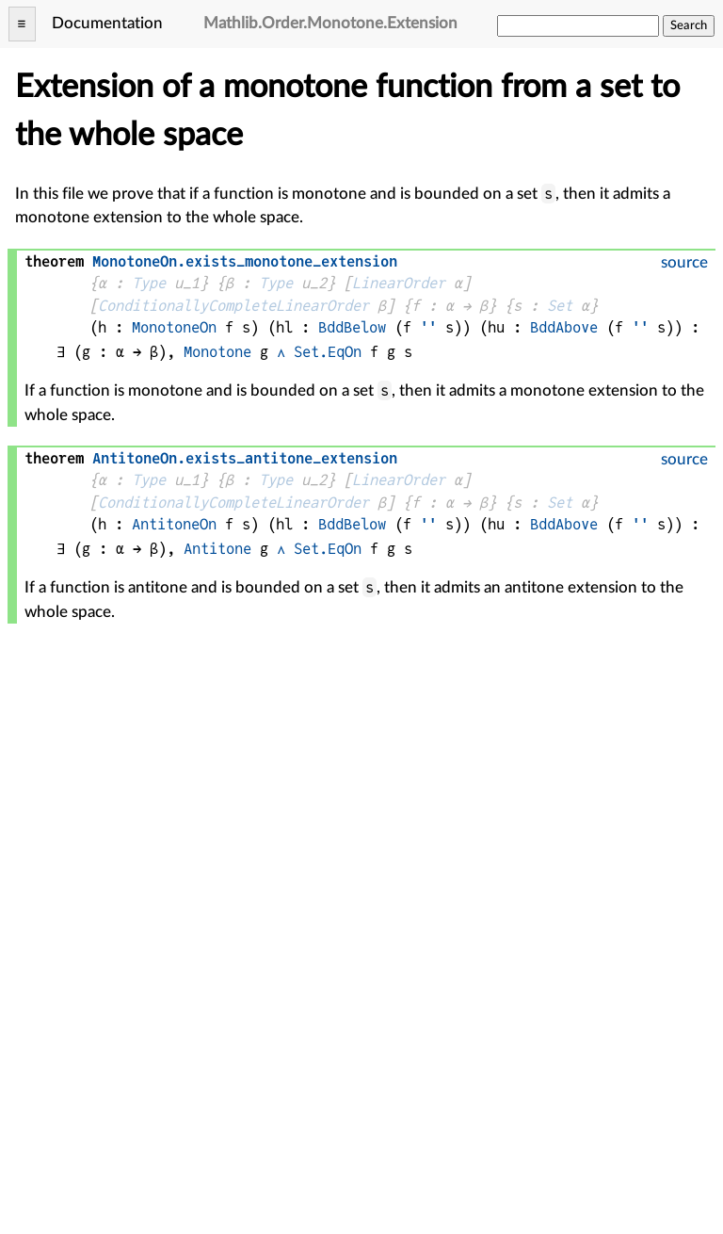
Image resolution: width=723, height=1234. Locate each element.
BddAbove (564, 327)
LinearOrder (398, 283)
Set (559, 306)
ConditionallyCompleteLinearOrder (233, 306)
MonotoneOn (174, 327)
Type (149, 283)
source (684, 262)
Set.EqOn (328, 352)
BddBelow (352, 327)
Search (688, 25)
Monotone (217, 352)
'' (428, 327)
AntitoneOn (174, 524)
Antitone (217, 549)
